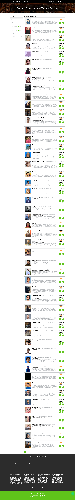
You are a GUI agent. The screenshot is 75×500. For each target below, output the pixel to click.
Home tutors (12, 1)
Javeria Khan (35, 144)
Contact (43, 493)
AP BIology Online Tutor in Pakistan (15, 479)
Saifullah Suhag (36, 197)
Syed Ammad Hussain (37, 269)
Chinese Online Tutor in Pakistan (57, 477)
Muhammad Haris (36, 424)
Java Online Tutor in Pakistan (42, 482)
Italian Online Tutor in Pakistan (57, 481)
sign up (63, 1)
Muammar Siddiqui (36, 322)
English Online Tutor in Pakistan (57, 478)
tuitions (24, 1)
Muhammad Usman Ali (37, 295)
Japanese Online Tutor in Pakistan (57, 482)
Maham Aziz (35, 222)
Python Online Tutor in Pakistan (43, 479)
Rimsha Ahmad (36, 366)
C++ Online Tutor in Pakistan (42, 477)
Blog (34, 493)
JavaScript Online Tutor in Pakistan (43, 478)
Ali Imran (34, 180)
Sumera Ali (35, 433)
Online (12, 30)
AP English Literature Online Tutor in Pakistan (15, 481)
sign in (59, 1)
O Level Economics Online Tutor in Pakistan (15, 470)
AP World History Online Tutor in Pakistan (16, 482)
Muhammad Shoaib (36, 214)
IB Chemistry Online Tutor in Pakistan (57, 463)
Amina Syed (35, 339)
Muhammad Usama (37, 260)
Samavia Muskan (36, 94)
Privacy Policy (38, 493)
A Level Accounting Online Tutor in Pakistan (29, 467)
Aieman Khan (35, 68)
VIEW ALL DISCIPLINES (37, 487)
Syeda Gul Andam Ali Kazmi (39, 161)
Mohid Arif (35, 357)
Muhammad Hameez (37, 306)
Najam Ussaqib (35, 59)
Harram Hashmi (36, 152)
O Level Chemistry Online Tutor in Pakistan (15, 464)
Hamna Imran (35, 35)
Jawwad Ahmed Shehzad (38, 250)
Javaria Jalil (35, 407)
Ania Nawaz (35, 374)
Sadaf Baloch (35, 77)
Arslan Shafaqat (36, 442)
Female (16, 26)
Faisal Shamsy (35, 102)
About (31, 493)
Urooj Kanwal (35, 27)
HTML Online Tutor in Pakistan (42, 480)
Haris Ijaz (34, 390)
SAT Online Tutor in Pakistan (42, 463)
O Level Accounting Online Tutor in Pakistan (15, 467)
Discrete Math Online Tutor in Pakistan (30, 481)
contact (28, 1)
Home (16, 30)
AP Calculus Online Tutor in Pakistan (15, 477)
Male (12, 26)
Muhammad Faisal (36, 399)
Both (20, 26)
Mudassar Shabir (36, 278)
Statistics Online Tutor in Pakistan (29, 479)
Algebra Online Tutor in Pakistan (29, 478)
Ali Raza (34, 382)
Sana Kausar (35, 109)
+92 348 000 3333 (50, 1)
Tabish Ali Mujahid (36, 230)
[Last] (30, 452)
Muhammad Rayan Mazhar (38, 117)
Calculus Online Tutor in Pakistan (29, 477)
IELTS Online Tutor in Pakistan (42, 464)
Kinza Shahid (35, 43)
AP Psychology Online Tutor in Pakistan (16, 483)
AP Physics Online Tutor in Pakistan (15, 478)
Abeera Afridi (35, 416)
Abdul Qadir (35, 171)
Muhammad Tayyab (37, 314)
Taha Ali (34, 128)
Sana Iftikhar (35, 330)
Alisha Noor (35, 286)
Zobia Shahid (35, 51)
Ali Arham (34, 136)
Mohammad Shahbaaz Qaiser (39, 239)
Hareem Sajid (35, 188)
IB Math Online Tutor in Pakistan (57, 464)
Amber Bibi (35, 206)
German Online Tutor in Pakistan (57, 480)
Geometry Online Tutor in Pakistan (29, 482)
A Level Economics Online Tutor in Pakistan (29, 470)
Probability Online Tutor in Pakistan (29, 480)
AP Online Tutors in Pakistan (15, 474)
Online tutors (18, 1)
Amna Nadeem (35, 19)
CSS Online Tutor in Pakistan (42, 481)
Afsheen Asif (35, 85)
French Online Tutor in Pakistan (57, 479)
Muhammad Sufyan (37, 348)
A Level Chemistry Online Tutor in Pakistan (29, 464)
